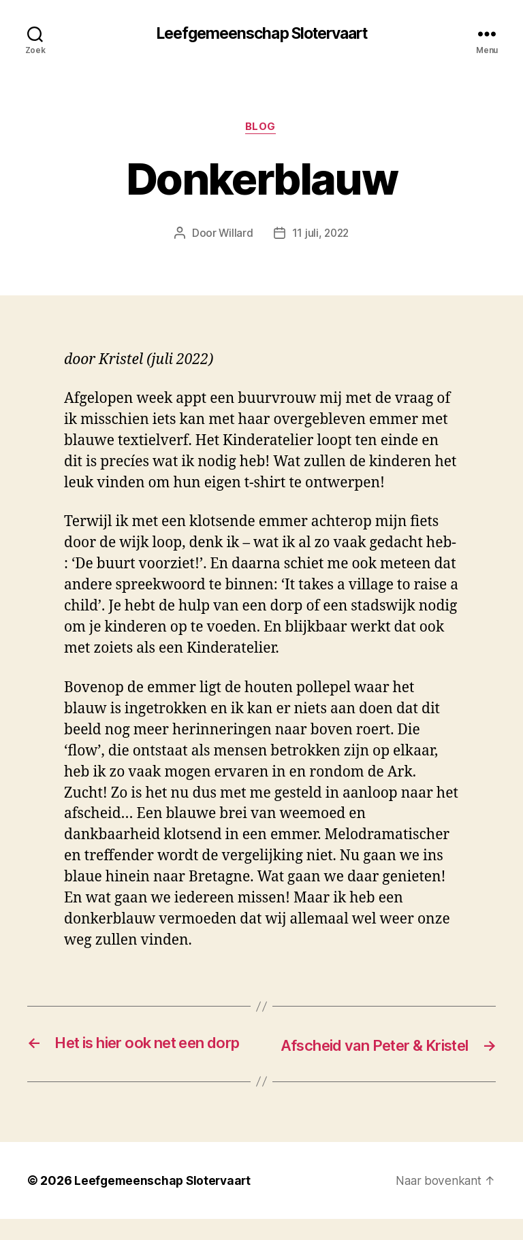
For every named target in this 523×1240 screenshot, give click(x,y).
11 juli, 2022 (321, 235)
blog (261, 129)
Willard (234, 235)
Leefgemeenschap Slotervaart (261, 34)
